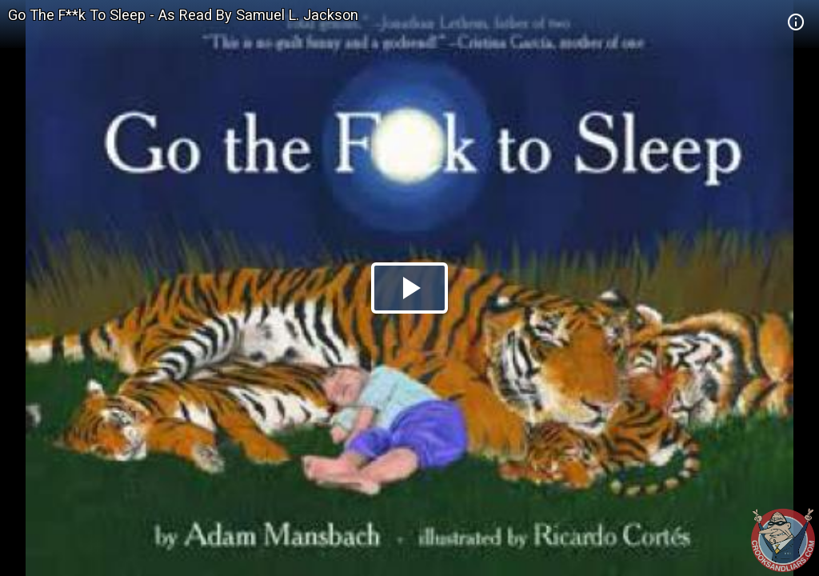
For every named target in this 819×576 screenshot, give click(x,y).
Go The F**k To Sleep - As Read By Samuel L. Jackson (183, 14)
